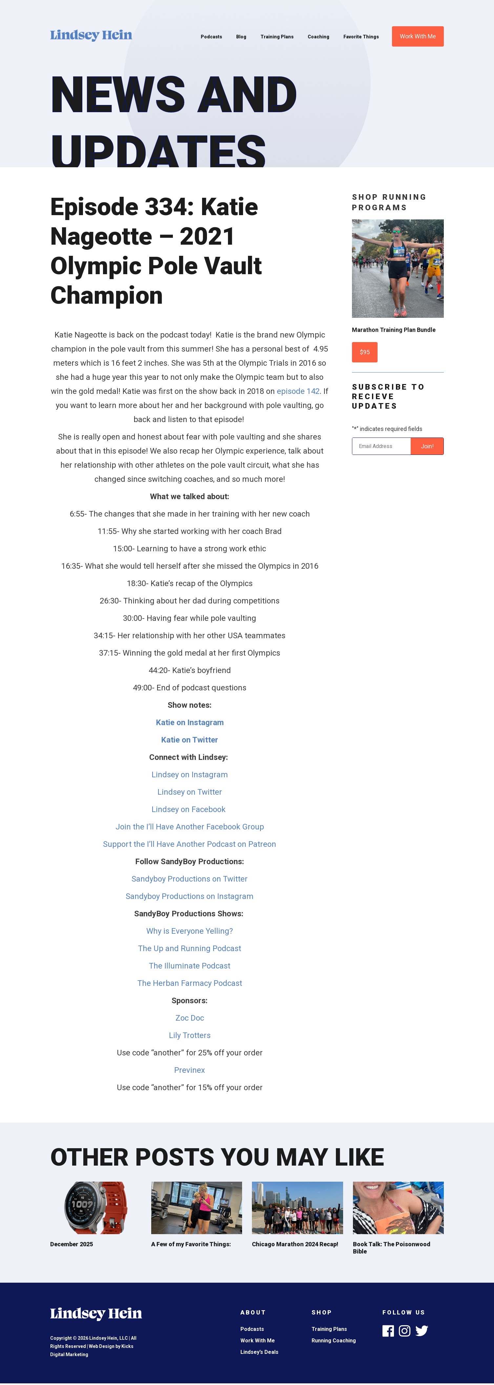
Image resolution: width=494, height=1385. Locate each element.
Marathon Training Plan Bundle (394, 329)
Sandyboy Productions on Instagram (190, 896)
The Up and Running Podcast (189, 948)
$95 (365, 352)
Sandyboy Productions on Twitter (190, 879)
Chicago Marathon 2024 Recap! (295, 1244)
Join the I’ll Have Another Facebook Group (189, 826)
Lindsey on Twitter (189, 792)
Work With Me (418, 36)
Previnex (189, 1070)
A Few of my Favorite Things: (191, 1244)
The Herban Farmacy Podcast (189, 983)
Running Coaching (334, 1340)
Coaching (318, 36)
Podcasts (211, 36)
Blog (241, 36)
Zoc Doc (189, 1018)
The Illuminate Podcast (189, 965)
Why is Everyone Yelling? (189, 931)
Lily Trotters (190, 1035)
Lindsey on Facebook (190, 809)
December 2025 (71, 1244)
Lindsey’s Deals (259, 1352)
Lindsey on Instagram (190, 774)
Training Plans (277, 36)
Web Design (101, 1346)
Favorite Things (361, 36)
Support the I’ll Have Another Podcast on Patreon (189, 844)
